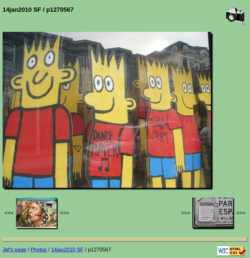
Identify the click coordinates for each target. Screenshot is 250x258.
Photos (39, 249)
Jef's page (14, 249)
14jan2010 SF (67, 249)
